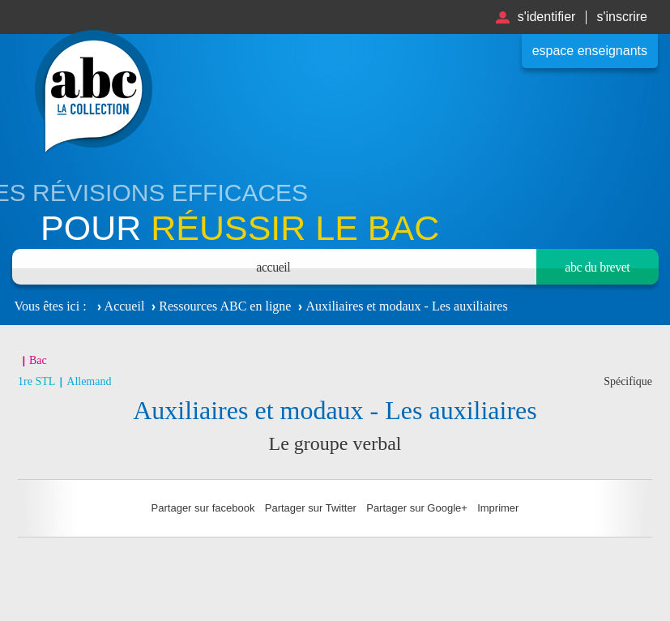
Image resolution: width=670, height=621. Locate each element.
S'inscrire (621, 17)
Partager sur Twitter (310, 508)
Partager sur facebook (203, 508)
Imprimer (498, 508)
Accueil (273, 267)
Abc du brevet (597, 267)
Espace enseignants (589, 51)
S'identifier (547, 17)
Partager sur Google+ (416, 508)
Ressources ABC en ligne (225, 306)
